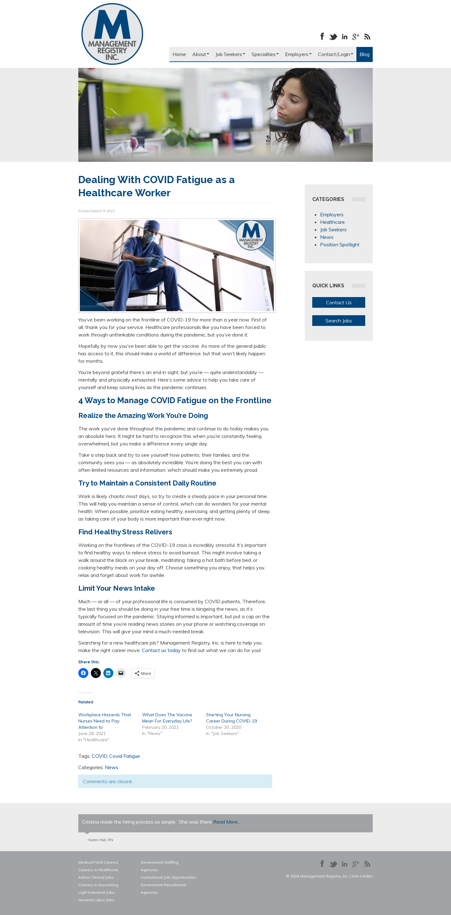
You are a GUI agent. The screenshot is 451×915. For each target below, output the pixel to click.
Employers (298, 54)
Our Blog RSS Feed (367, 36)
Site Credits (362, 876)
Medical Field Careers (98, 862)
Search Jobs (338, 320)
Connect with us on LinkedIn (345, 36)
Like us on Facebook (322, 36)
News (111, 767)
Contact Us (339, 302)
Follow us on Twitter (333, 36)
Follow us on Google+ (356, 36)
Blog (365, 54)
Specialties (265, 54)
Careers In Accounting (98, 884)
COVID (99, 756)
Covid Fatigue (124, 756)
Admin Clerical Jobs (96, 877)
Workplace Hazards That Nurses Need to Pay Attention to (104, 721)
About (200, 54)
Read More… (227, 822)
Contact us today (161, 650)
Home (179, 54)
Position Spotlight (340, 244)
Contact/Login (335, 54)
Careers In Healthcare (98, 869)
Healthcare (332, 222)
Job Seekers (230, 54)
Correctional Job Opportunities (168, 877)
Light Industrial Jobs (96, 892)
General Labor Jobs (96, 899)
